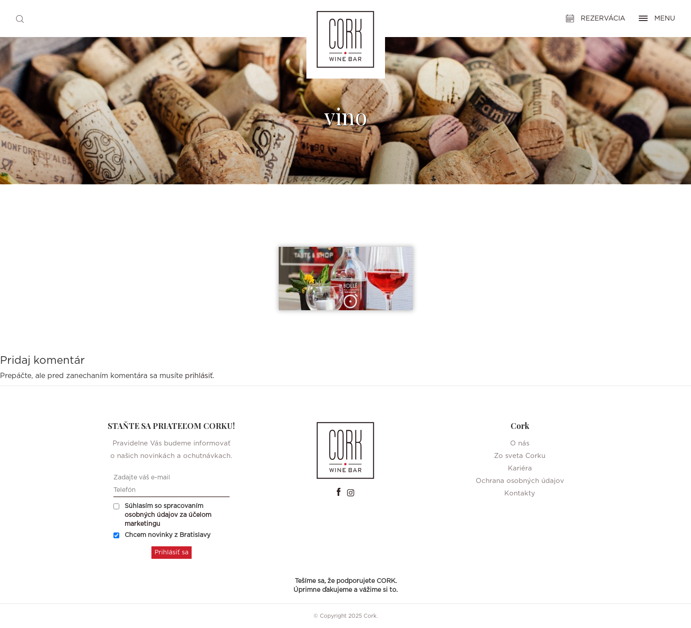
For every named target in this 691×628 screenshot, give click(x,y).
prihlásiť (199, 375)
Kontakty (519, 493)
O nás (519, 443)
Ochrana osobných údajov (520, 481)
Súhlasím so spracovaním (162, 515)
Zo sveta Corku (519, 456)
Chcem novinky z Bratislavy (161, 535)
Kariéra (520, 468)
